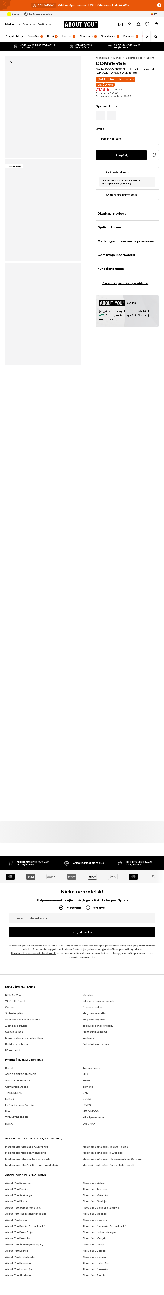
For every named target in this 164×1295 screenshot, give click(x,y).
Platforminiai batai (95, 1032)
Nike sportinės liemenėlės (99, 1001)
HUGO (9, 1123)
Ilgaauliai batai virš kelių (98, 1025)
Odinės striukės (92, 1007)
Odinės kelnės (14, 1032)
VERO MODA (91, 1111)
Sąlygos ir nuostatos (40, 1230)
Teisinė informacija (73, 1230)
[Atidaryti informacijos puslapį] (159, 5)
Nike (8, 1111)
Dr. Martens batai (16, 1044)
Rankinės (88, 1038)
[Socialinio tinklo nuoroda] (9, 1166)
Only (85, 1093)
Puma (86, 1080)
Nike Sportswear (93, 1117)
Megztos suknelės (94, 1013)
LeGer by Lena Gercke (19, 1105)
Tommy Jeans (91, 1068)
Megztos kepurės (94, 1019)
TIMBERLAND (13, 1093)
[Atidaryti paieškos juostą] (154, 37)
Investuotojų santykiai (95, 1224)
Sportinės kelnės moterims (22, 1019)
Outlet (13, 14)
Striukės (88, 995)
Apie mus (29, 1224)
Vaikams (44, 24)
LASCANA (89, 1123)
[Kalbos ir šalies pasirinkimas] (154, 14)
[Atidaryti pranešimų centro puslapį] (138, 24)
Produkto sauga (127, 1230)
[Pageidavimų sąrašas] (147, 24)
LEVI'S (87, 1105)
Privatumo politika (129, 1224)
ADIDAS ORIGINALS (17, 1080)
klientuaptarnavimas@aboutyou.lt (33, 953)
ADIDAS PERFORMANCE (20, 1074)
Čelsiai (9, 1007)
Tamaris (88, 1086)
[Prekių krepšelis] (156, 24)
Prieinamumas (101, 1230)
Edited (9, 1099)
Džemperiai (12, 1050)
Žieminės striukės (16, 1025)
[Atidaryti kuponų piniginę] (120, 24)
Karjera (69, 1224)
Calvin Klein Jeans (16, 1086)
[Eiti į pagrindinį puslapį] (81, 24)
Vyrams (29, 24)
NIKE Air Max (13, 995)
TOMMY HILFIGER (16, 1117)
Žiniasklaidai (50, 1224)
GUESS (87, 1099)
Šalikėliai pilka (14, 1013)
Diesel (9, 1068)
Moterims (12, 24)
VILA (85, 1074)
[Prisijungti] (129, 24)
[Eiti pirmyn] (146, 36)
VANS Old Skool (15, 1001)
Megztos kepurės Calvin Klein (24, 1038)
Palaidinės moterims (96, 1044)
